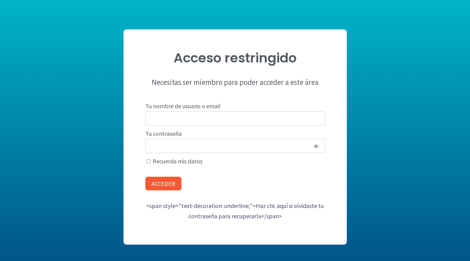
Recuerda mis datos (174, 161)
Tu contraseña (163, 133)
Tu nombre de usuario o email (183, 106)
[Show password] (316, 146)
